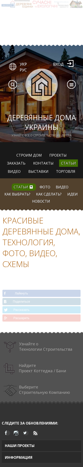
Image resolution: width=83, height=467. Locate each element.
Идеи (72, 194)
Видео (14, 171)
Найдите (35, 369)
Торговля (65, 171)
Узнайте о (38, 347)
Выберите (37, 390)
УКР (23, 64)
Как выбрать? (17, 194)
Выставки (38, 171)
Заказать (16, 163)
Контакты (43, 163)
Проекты (58, 155)
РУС (23, 69)
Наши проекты (20, 445)
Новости (41, 201)
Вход (58, 64)
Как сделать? (49, 194)
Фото (45, 187)
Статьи (68, 163)
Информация (18, 457)
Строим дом (29, 155)
